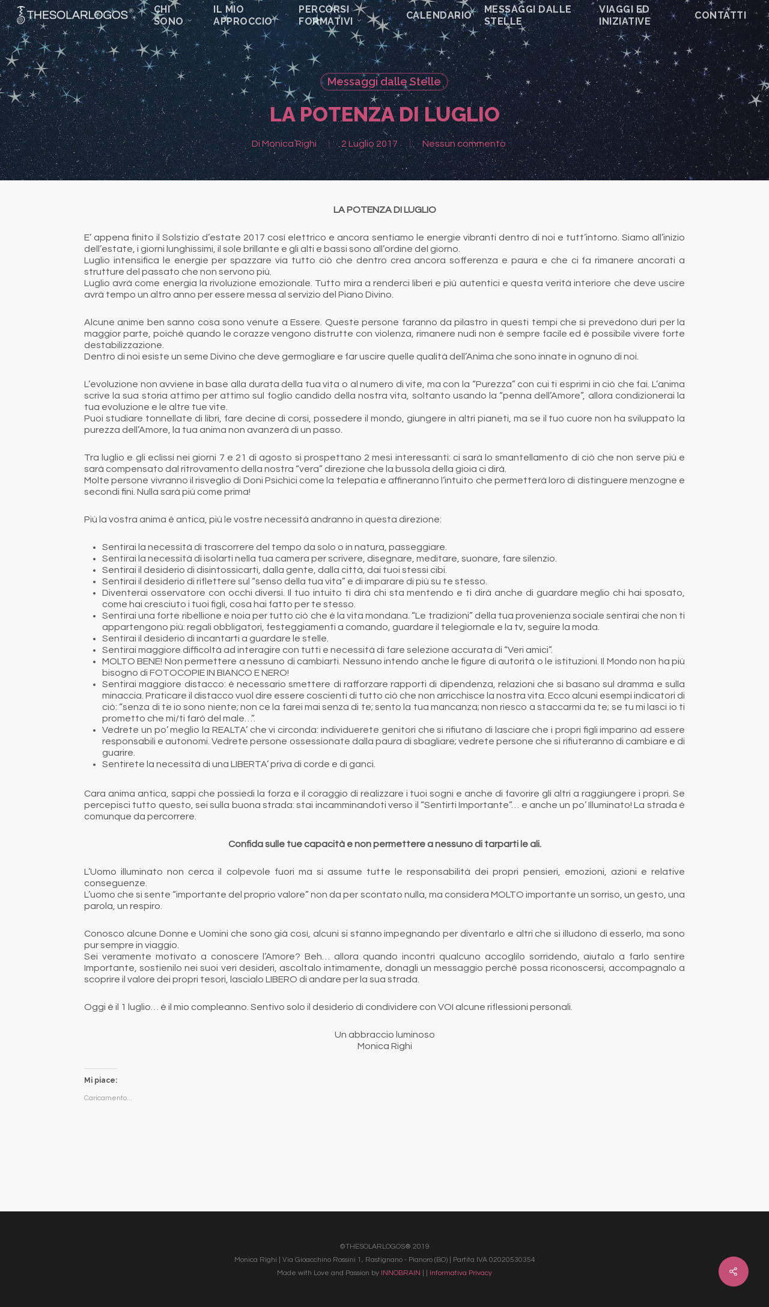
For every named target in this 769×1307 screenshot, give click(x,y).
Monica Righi (289, 143)
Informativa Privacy (461, 1273)
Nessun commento (464, 143)
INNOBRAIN (401, 1273)
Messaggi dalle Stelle (384, 81)
